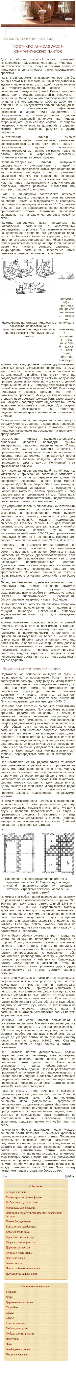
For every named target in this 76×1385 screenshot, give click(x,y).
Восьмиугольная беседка (21, 1226)
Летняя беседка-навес (19, 1221)
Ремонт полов (14, 1263)
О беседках (22, 39)
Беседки (11, 1291)
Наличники (12, 1338)
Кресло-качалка (15, 1323)
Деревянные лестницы (19, 1302)
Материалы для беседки (20, 1207)
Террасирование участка (20, 1242)
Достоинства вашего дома (21, 1273)
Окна (9, 1344)
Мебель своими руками (20, 1333)
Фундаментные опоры (19, 1252)
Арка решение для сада (20, 1237)
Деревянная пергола (18, 1247)
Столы (10, 1312)
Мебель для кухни (17, 1328)
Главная (7, 39)
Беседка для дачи (16, 1192)
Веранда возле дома (18, 1231)
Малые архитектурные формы (24, 1197)
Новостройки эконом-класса (23, 1268)
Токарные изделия (17, 1354)
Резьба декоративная (18, 1349)
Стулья (10, 1317)
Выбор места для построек (22, 1202)
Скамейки (12, 1307)
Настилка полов (15, 1258)
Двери (9, 1297)
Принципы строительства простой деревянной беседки (34, 1214)
